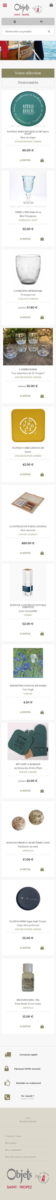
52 (28, 624)
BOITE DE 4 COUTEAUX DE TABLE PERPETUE (28, 606)
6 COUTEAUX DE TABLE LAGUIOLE (28, 526)
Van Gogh (28, 689)
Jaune (28, 451)
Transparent (28, 294)
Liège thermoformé (28, 925)
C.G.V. (28, 1118)
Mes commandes (13, 1150)
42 (28, 464)
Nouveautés (28, 82)
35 (32, 386)
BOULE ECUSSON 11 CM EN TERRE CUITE (28, 843)
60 (28, 150)
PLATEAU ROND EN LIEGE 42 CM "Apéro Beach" (28, 133)
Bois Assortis (28, 530)
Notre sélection (28, 73)
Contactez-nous (13, 1136)
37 (32, 307)
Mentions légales (28, 1121)
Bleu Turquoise (28, 216)
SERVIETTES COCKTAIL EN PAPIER (28, 686)
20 (22, 781)
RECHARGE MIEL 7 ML (28, 1000)
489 (28, 543)
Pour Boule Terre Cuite (28, 1003)
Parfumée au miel (28, 846)
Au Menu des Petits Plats (28, 768)
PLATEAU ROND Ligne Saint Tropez (28, 921)
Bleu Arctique (28, 137)
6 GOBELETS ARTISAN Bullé (28, 291)
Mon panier (11, 1143)
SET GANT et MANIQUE (28, 764)
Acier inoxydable (28, 611)
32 (28, 229)
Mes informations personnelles (20, 1156)
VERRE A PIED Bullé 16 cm (28, 212)
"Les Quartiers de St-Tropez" (28, 373)
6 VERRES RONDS (28, 369)
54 (22, 307)
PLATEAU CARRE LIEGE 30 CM (28, 448)
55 (28, 938)
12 (32, 781)
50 (22, 386)
